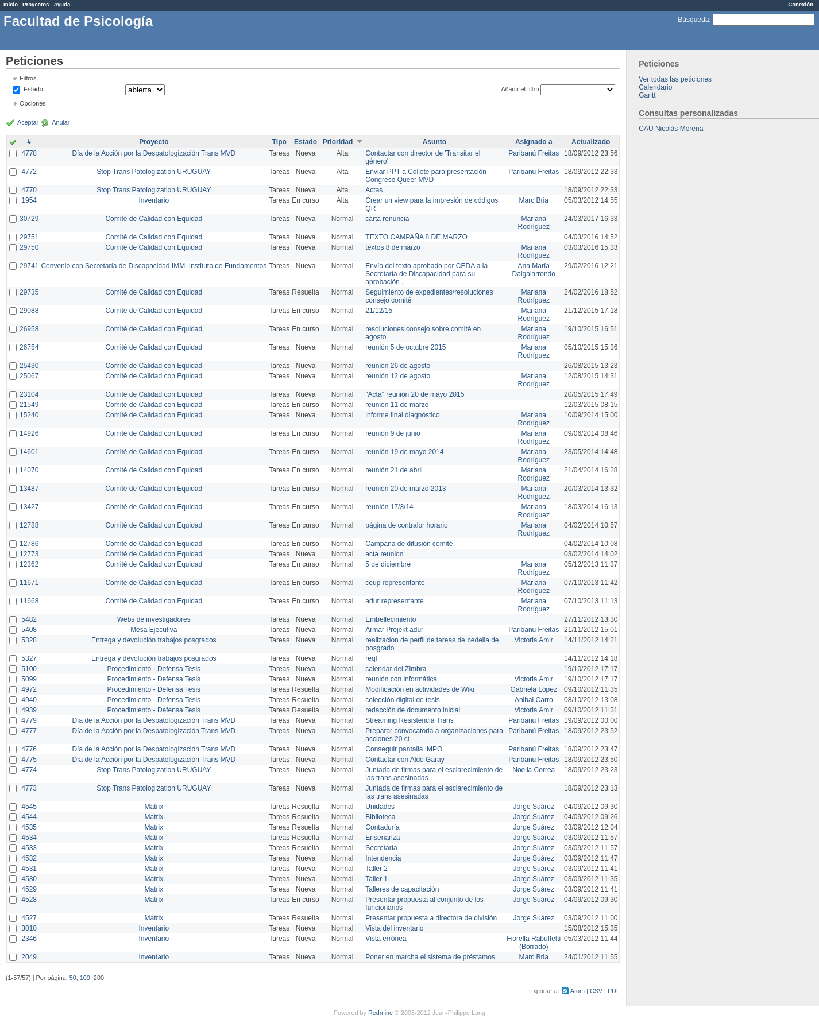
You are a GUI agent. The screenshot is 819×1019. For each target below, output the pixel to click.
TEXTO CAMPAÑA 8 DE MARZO (416, 237)
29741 (29, 266)
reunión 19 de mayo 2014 (404, 452)
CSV (596, 990)
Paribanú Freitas (533, 153)
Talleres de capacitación (402, 889)
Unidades (380, 807)
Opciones (33, 103)
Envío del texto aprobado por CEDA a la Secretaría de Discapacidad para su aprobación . (426, 274)
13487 (29, 489)
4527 (29, 918)
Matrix (153, 807)
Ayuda (61, 4)
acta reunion (384, 554)
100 (85, 977)
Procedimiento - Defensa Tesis (154, 669)
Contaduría (382, 827)
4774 (29, 770)
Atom (577, 990)
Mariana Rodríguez (534, 223)
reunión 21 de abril (393, 470)
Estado (33, 89)
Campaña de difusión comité (409, 544)
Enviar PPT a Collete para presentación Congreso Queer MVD (425, 176)
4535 (29, 827)
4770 (29, 190)
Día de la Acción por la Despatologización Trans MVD (153, 153)
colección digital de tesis (402, 700)
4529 (29, 889)
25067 (29, 376)
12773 (29, 554)
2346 (29, 939)
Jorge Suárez (533, 807)
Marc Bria (533, 200)
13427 (29, 507)
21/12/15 (378, 311)
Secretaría (381, 848)
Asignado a (534, 142)
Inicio (10, 4)
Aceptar (27, 122)
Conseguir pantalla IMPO (403, 749)
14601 (29, 452)
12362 (29, 564)
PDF (614, 990)
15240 (29, 415)
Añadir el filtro (520, 89)
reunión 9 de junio (392, 433)
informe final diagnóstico (402, 415)
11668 (29, 601)
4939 (29, 710)
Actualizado (590, 142)
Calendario (655, 87)
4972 (29, 689)
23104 (29, 394)
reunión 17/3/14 (389, 507)
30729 (29, 219)
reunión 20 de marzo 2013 (405, 489)
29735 (29, 292)
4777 (29, 731)
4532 (29, 858)
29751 (29, 237)
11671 (29, 583)
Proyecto (153, 142)
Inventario (153, 200)
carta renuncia (387, 219)
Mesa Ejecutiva (153, 630)
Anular (60, 122)
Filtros (28, 78)
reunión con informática (401, 679)
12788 (29, 525)
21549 (29, 405)
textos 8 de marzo (392, 247)
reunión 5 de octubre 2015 (405, 347)
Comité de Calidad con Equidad (153, 219)
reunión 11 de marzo (396, 405)
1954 (29, 200)
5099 (29, 679)
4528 (29, 900)
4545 (29, 807)
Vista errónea (385, 939)
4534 (29, 838)
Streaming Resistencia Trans (409, 720)
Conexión (800, 4)
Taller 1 (376, 879)
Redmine (380, 1012)
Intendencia (383, 858)
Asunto (434, 142)
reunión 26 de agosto (397, 366)
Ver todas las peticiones (675, 79)
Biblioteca (380, 817)
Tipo (279, 142)
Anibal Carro (534, 700)
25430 (29, 366)
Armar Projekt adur (394, 630)
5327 (29, 658)
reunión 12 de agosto (397, 376)
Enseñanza (382, 838)
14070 (29, 470)
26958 (29, 329)
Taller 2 (376, 869)
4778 (29, 153)
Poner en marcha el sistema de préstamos (430, 957)
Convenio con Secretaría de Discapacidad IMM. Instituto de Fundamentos (153, 266)
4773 (29, 788)
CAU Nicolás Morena (671, 129)
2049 (29, 957)
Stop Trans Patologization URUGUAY (153, 172)
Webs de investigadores (154, 619)
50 (72, 977)
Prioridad (338, 142)
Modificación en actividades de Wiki (419, 689)
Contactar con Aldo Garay (404, 759)
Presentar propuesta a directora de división (431, 918)
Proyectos (35, 4)
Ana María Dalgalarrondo (533, 270)
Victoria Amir (534, 640)
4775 (29, 759)
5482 (29, 619)
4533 (29, 848)
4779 (29, 720)
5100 (29, 669)
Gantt (647, 95)
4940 (29, 700)
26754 (29, 347)
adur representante (394, 601)
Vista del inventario (394, 928)
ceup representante (394, 583)
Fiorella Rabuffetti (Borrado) (534, 943)
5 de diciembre (388, 564)
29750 (29, 247)
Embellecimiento (390, 619)
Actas (374, 190)
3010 (29, 928)
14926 (29, 433)
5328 (29, 640)
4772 (29, 172)
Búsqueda (693, 20)
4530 (29, 879)
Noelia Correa (533, 770)
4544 (29, 817)
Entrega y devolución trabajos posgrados (153, 640)
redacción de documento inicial (412, 710)
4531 (29, 869)
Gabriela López (534, 689)
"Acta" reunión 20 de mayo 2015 (414, 394)
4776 (29, 749)
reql (371, 658)
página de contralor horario (406, 525)
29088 (29, 311)
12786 (29, 544)
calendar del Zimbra (395, 669)
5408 (29, 630)
